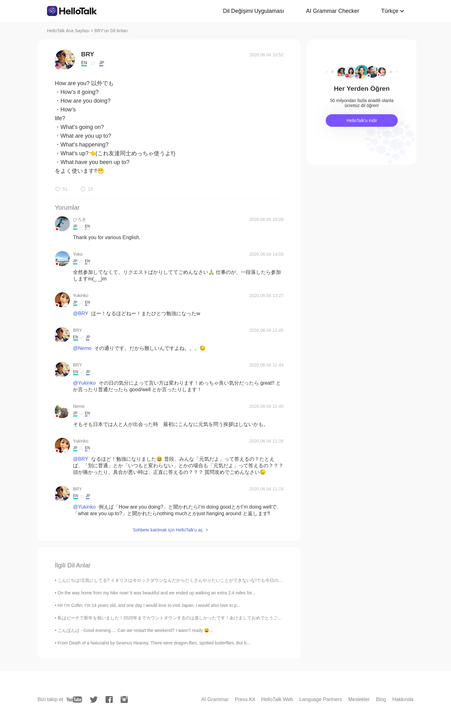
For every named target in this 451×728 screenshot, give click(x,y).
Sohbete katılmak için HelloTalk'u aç (168, 529)
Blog (381, 699)
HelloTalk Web (277, 699)
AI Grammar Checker (332, 11)
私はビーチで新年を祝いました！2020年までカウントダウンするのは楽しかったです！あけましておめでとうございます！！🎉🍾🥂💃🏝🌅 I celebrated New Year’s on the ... (230, 617)
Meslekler (359, 699)
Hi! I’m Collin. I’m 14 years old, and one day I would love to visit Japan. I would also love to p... (149, 605)
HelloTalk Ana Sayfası (68, 30)
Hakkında (402, 699)
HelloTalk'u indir (361, 120)
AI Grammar (215, 699)
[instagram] (124, 699)
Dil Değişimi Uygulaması (253, 11)
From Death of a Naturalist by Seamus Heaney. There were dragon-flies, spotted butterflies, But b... (154, 642)
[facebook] (109, 699)
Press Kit (245, 699)
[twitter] (94, 699)
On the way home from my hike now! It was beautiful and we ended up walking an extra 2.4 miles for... (157, 592)
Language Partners (320, 699)
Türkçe (389, 11)
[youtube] (74, 699)
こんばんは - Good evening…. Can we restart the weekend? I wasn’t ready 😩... (135, 630)
